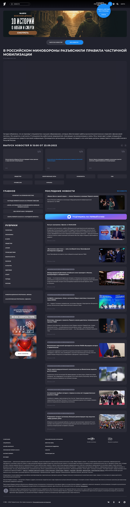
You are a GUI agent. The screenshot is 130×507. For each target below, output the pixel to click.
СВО (112, 176)
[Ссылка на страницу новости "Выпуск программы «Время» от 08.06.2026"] (86, 233)
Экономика (9, 234)
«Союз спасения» (50, 470)
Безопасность (10, 256)
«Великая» (79, 470)
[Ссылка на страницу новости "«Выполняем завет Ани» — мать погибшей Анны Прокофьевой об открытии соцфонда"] (86, 255)
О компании (6, 439)
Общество (17, 176)
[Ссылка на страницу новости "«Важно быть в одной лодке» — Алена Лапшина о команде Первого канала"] (86, 202)
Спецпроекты (7, 442)
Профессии (18, 182)
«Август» (25, 470)
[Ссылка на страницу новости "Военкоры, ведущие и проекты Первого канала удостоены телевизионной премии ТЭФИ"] (86, 325)
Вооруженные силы (49, 176)
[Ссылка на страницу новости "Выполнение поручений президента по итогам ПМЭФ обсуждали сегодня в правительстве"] (86, 350)
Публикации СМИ (49, 453)
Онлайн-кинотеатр (8, 446)
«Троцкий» (73, 470)
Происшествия (10, 252)
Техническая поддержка (52, 446)
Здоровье (8, 270)
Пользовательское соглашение (54, 439)
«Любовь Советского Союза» (36, 470)
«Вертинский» (87, 470)
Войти (123, 4)
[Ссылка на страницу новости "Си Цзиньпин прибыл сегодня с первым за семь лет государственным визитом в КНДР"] (86, 397)
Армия (7, 248)
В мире (7, 239)
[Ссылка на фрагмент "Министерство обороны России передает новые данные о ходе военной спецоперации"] (23, 160)
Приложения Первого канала (11, 450)
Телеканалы (84, 486)
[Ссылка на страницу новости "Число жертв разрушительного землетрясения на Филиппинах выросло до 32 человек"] (86, 374)
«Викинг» (66, 470)
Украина (49, 182)
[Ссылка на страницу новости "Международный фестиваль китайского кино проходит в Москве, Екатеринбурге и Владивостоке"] (86, 278)
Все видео (6, 457)
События (47, 450)
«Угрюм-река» (60, 470)
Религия (8, 261)
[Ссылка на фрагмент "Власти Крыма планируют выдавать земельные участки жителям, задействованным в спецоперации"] (107, 160)
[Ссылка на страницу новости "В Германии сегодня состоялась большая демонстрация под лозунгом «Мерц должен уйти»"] (86, 421)
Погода (7, 279)
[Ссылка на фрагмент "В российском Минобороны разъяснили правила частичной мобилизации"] (65, 160)
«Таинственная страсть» (98, 470)
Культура (8, 265)
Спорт (7, 274)
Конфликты (81, 176)
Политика (8, 230)
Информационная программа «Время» (18, 294)
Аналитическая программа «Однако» (18, 299)
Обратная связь (49, 442)
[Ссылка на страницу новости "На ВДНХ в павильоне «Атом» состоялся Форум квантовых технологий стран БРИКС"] (86, 302)
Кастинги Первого (8, 453)
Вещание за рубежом (113, 440)
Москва (8, 283)
